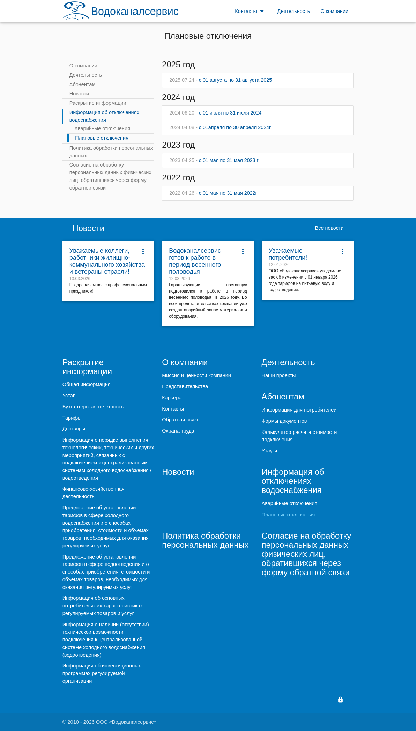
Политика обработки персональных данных (111, 151)
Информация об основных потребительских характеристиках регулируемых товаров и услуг (102, 606)
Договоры (73, 429)
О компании (83, 65)
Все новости (328, 228)
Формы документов (284, 421)
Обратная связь (180, 420)
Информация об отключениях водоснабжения (104, 116)
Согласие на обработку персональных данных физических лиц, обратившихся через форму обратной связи (110, 176)
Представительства (185, 387)
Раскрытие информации (97, 103)
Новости (79, 93)
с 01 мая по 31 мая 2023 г (214, 160)
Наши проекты (279, 375)
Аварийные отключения (102, 128)
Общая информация (86, 385)
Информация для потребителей (299, 410)
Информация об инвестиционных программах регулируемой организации (101, 674)
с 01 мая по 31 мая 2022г (213, 193)
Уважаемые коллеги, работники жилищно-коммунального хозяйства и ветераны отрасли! (107, 261)
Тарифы (72, 418)
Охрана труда (178, 431)
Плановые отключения (101, 138)
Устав (69, 396)
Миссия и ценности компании (196, 375)
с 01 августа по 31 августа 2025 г (222, 80)
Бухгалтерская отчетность (93, 407)
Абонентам (82, 84)
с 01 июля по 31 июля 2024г (217, 113)
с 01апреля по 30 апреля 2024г (220, 128)
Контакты (173, 409)
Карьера (171, 398)
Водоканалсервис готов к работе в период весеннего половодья (195, 261)
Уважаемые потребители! (288, 254)
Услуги (269, 451)
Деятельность (85, 75)
